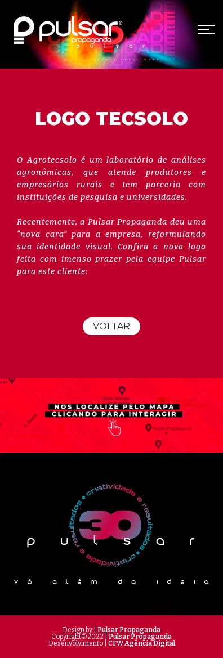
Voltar (111, 326)
